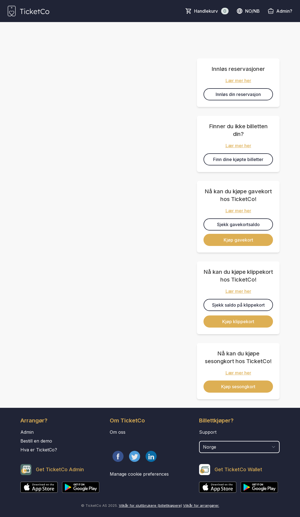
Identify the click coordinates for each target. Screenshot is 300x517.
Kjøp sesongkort (238, 386)
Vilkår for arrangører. (201, 505)
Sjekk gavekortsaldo (238, 224)
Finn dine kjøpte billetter (238, 159)
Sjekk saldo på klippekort (238, 305)
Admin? (284, 11)
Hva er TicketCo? (38, 449)
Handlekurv (211, 11)
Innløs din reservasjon (238, 94)
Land (204, 438)
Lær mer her (238, 80)
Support (207, 432)
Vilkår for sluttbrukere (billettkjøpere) (150, 505)
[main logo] (28, 11)
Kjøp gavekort (238, 240)
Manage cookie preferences (139, 474)
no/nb (248, 11)
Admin (27, 432)
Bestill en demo (36, 441)
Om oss (117, 432)
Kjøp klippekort (238, 321)
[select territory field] (239, 447)
